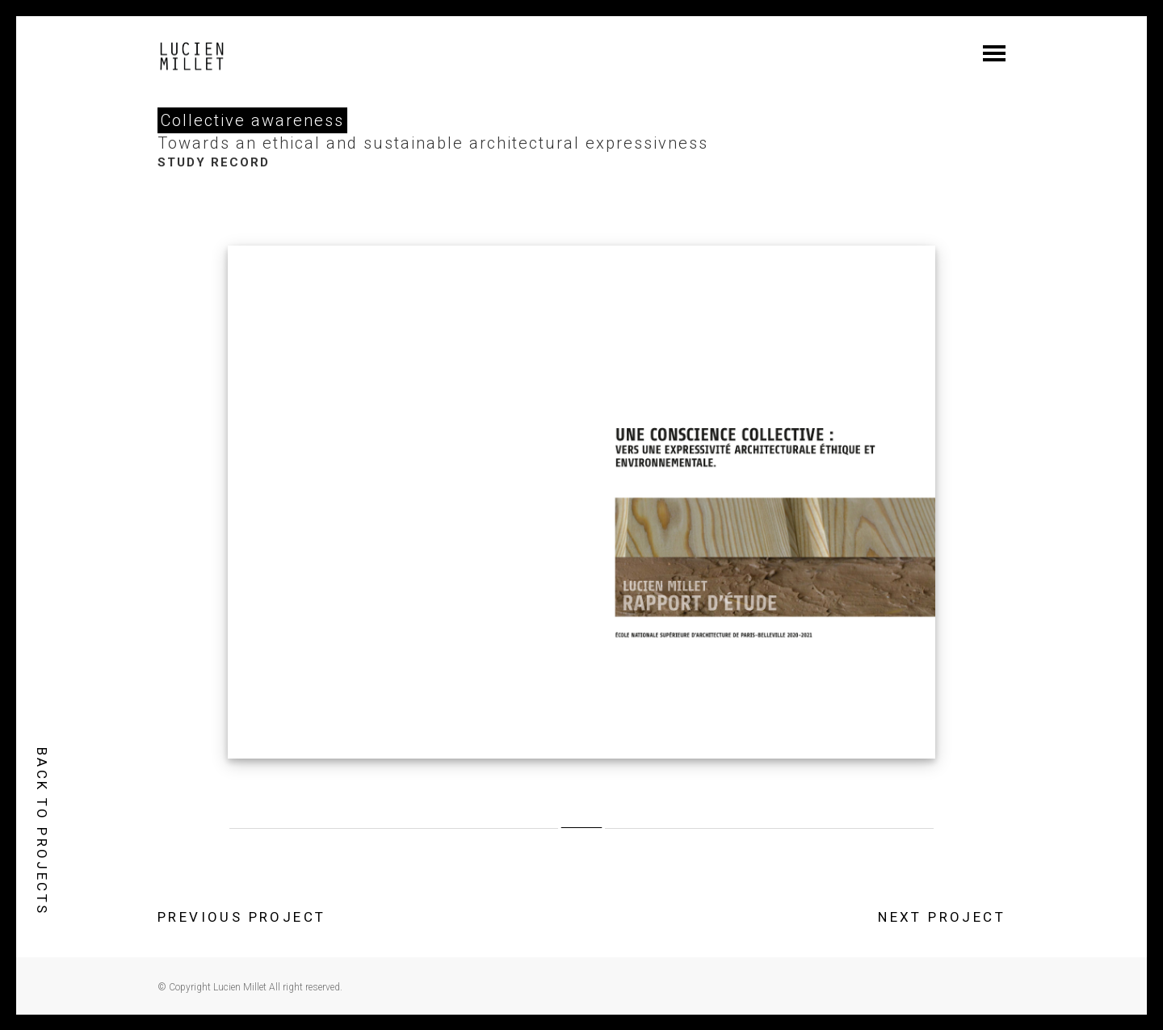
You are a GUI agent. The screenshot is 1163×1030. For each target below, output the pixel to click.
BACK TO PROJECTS (42, 831)
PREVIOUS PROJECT (241, 917)
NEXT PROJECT (942, 917)
